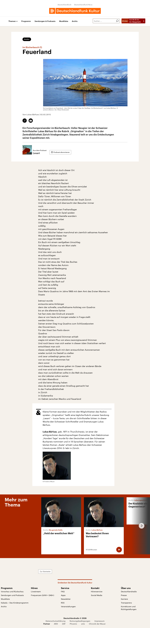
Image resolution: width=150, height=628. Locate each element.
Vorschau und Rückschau (12, 591)
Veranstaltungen (68, 606)
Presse (124, 595)
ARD (56, 624)
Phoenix (73, 624)
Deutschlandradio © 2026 (75, 618)
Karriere (124, 599)
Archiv (75, 21)
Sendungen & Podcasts (45, 21)
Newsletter (66, 599)
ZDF (64, 624)
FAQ (63, 591)
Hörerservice (96, 591)
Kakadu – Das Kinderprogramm (14, 603)
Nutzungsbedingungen (80, 621)
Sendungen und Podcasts (12, 595)
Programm (26, 21)
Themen (12, 21)
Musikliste (63, 21)
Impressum (99, 621)
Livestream (36, 591)
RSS (62, 603)
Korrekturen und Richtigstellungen (129, 607)
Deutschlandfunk (64, 5)
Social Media (96, 595)
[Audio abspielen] (119, 549)
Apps (63, 595)
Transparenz (126, 603)
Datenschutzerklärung (55, 621)
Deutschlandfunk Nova (83, 5)
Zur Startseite (45, 571)
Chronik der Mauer (97, 624)
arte (83, 624)
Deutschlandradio (129, 591)
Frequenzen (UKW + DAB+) (42, 595)
